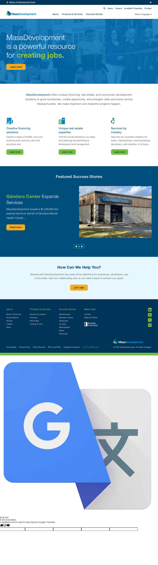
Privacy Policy (24, 347)
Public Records (39, 347)
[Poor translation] (6, 525)
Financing (33, 317)
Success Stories (94, 14)
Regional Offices (90, 317)
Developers (63, 321)
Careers (118, 8)
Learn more (16, 67)
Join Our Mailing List (90, 347)
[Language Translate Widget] (139, 14)
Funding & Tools (36, 324)
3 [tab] (81, 246)
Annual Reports (12, 317)
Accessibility (11, 347)
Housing (62, 324)
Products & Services (40, 309)
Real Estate (34, 321)
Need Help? (90, 309)
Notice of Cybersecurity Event (22, 2)
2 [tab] (79, 246)
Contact (148, 8)
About (9, 309)
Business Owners (66, 317)
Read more (16, 227)
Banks (61, 330)
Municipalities (64, 327)
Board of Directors (13, 314)
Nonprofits (63, 334)
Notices (9, 321)
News (110, 8)
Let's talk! (79, 288)
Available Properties (133, 8)
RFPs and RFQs (54, 347)
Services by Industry (38, 314)
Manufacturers (64, 314)
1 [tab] (76, 246)
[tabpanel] (79, 212)
